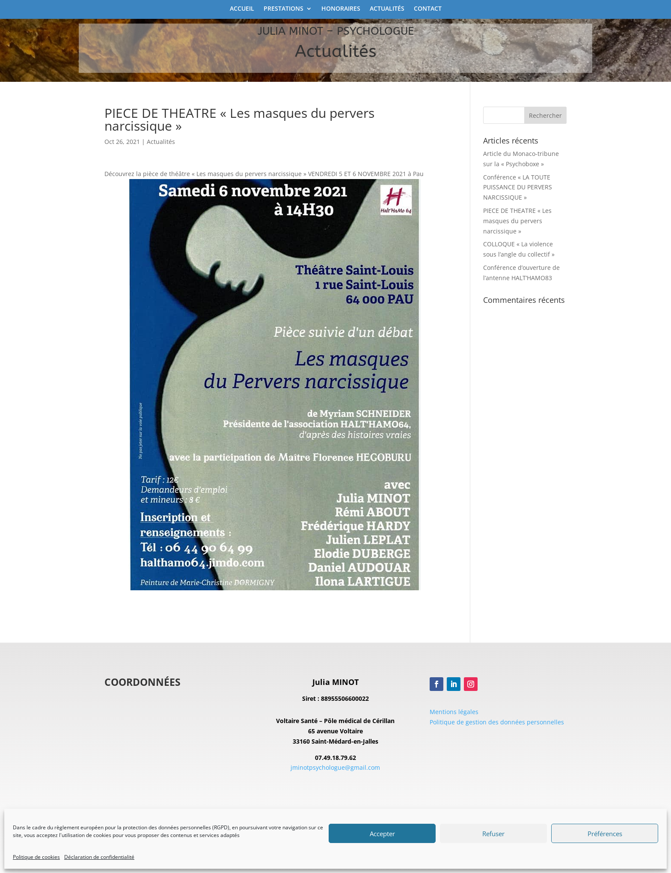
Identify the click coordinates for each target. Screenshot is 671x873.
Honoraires (340, 9)
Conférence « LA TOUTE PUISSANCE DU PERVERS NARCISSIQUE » (517, 187)
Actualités (387, 9)
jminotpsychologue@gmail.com (335, 767)
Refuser (493, 833)
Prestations (283, 9)
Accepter (382, 833)
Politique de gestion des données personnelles (497, 722)
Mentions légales (454, 712)
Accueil (242, 9)
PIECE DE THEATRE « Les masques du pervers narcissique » (517, 220)
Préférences (605, 833)
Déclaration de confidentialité (99, 857)
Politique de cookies (36, 857)
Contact (428, 9)
